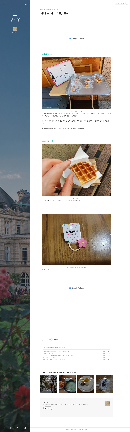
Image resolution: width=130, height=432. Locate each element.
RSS (18, 428)
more (114, 373)
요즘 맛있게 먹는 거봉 (51, 357)
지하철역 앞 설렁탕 (51, 353)
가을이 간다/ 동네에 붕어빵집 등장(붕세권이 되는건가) (59, 351)
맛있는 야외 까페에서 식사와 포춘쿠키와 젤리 (57, 359)
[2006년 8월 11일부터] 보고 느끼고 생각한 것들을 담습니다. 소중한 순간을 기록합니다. (69, 404)
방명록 (11, 428)
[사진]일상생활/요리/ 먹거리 (52, 10)
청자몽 (15, 20)
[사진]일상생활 (50, 347)
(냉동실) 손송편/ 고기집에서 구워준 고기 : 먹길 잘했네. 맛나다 (60, 355)
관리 (26, 428)
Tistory (89, 429)
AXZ (80, 429)
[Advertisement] (80, 38)
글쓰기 (4, 428)
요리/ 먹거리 (57, 347)
